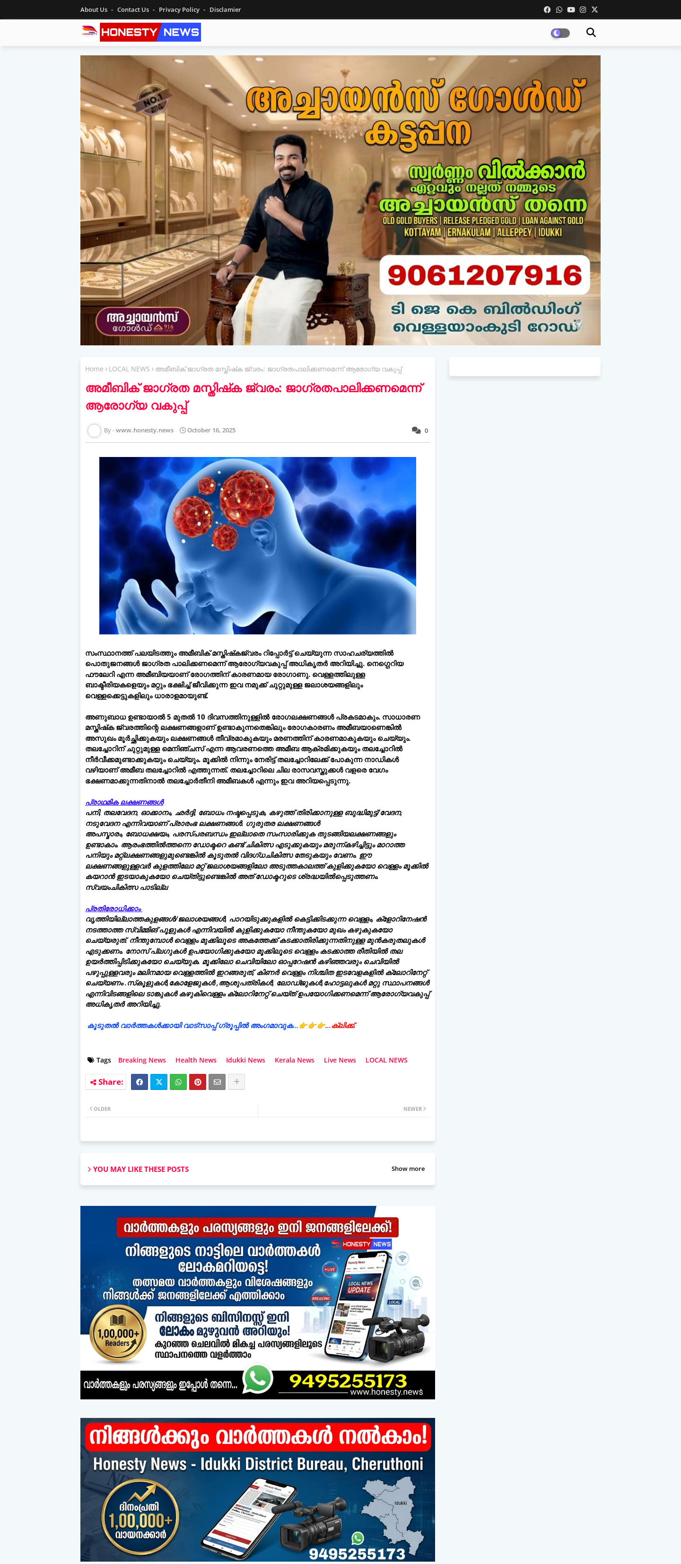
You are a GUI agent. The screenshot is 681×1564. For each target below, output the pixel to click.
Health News (196, 1059)
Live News (340, 1059)
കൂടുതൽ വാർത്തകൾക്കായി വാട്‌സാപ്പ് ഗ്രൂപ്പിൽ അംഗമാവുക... (221, 1025)
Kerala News (294, 1059)
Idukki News (245, 1059)
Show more (408, 1168)
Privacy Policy (180, 9)
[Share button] (236, 1082)
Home (94, 368)
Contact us (133, 9)
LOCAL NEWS (129, 368)
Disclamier (225, 9)
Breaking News (142, 1059)
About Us (94, 9)
